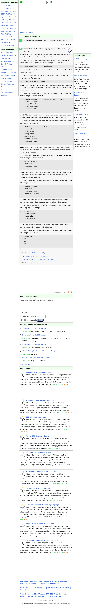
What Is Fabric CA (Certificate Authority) (36, 359)
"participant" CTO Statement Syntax (35, 253)
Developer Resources (9, 55)
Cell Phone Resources (9, 87)
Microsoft (63, 583)
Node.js (23, 585)
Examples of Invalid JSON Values (34, 330)
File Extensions (6, 70)
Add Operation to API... (82, 114)
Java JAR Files (6, 64)
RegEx (22, 598)
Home (22, 32)
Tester (22, 596)
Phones (48, 598)
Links (28, 598)
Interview (51, 589)
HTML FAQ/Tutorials (8, 28)
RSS (38, 585)
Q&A (32, 598)
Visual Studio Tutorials (9, 37)
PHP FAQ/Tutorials (8, 19)
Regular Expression (8, 75)
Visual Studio (51, 585)
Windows (41, 596)
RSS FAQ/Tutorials (8, 34)
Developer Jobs (6, 42)
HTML (52, 583)
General (46, 583)
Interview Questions (8, 45)
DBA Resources (6, 58)
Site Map (68, 589)
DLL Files (4, 67)
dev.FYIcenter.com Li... (82, 75)
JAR (47, 596)
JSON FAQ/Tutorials (8, 14)
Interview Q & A (6, 81)
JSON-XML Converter (9, 8)
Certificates (63, 596)
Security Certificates (8, 72)
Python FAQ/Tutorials (8, 17)
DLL (51, 596)
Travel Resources (7, 90)
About (31, 589)
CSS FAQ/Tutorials (8, 31)
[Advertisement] (10, 123)
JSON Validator (6, 5)
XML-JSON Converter (9, 11)
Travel (54, 598)
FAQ (45, 589)
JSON (57, 583)
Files (56, 596)
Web (58, 585)
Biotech (38, 598)
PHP (28, 585)
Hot (26, 589)
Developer (29, 596)
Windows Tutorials (7, 61)
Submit (40, 322)
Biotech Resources (8, 84)
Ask (26, 591)
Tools (43, 585)
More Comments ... (26, 366)
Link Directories (6, 78)
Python (33, 585)
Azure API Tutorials (8, 40)
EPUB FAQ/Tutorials (8, 25)
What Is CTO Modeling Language (35, 256)
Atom (62, 589)
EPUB (40, 583)
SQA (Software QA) (8, 52)
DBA (35, 596)
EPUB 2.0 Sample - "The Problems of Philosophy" (40, 352)
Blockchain (30, 32)
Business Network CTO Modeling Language (38, 259)
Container (33, 583)
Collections (38, 589)
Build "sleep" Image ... (82, 59)
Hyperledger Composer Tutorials (36, 263)
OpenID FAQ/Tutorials (9, 22)
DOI (43, 598)
